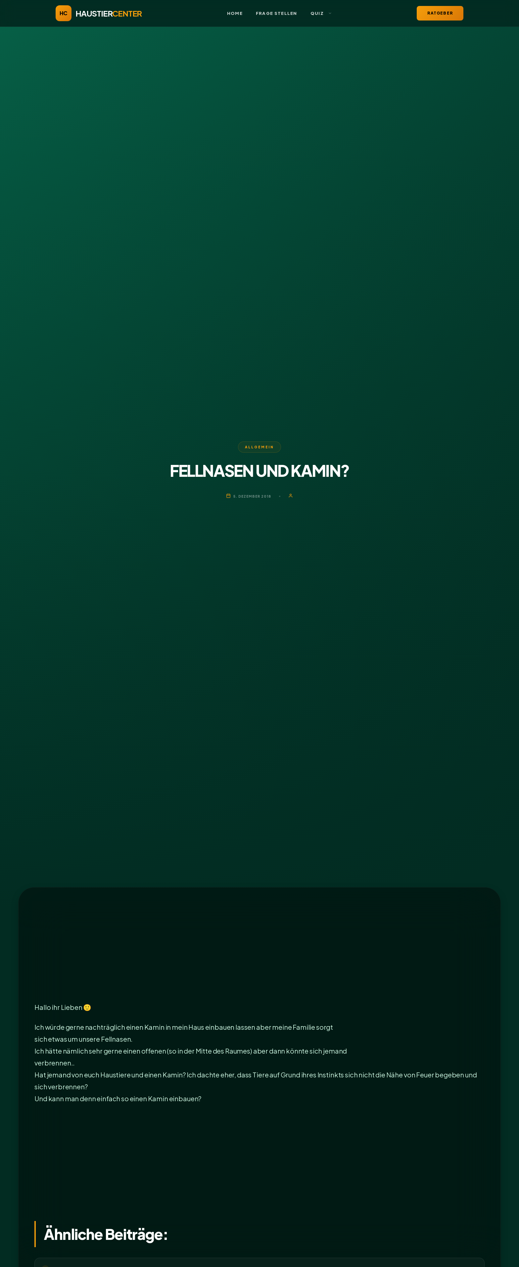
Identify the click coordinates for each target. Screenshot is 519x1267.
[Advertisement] (233, 952)
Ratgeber (440, 13)
